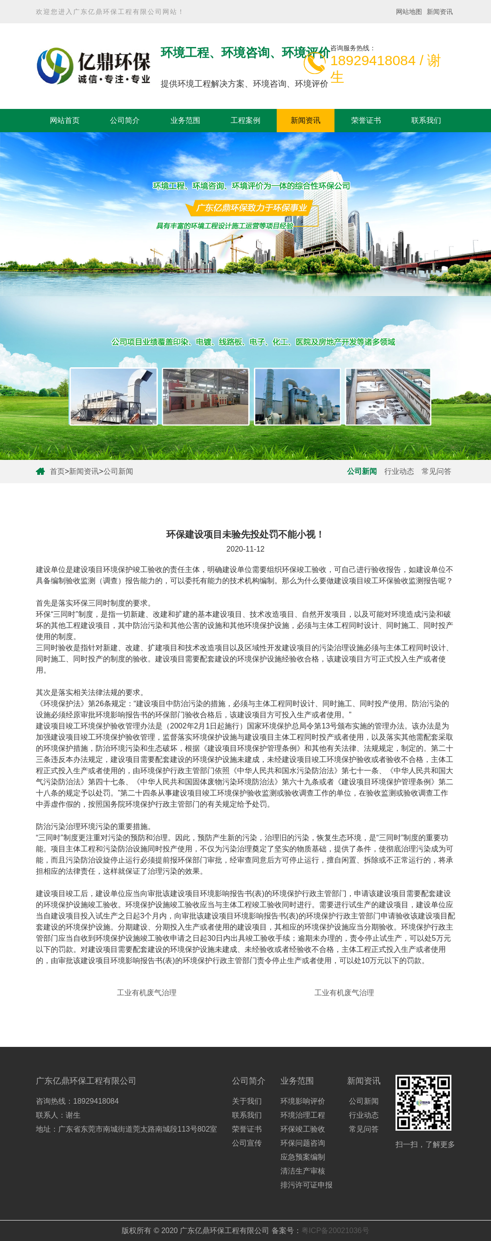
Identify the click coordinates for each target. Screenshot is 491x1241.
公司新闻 (118, 471)
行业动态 (399, 471)
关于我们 (247, 1101)
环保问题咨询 (302, 1143)
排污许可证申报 (306, 1185)
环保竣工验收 (302, 1129)
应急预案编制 (302, 1157)
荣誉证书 (366, 120)
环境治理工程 (302, 1115)
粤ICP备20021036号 (335, 1230)
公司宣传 (247, 1143)
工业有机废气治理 (147, 993)
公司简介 (125, 120)
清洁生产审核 (302, 1171)
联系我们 (426, 120)
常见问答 (436, 471)
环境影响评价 (302, 1101)
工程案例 (245, 120)
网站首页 (65, 120)
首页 (57, 471)
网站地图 (409, 11)
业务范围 (185, 120)
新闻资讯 (440, 11)
